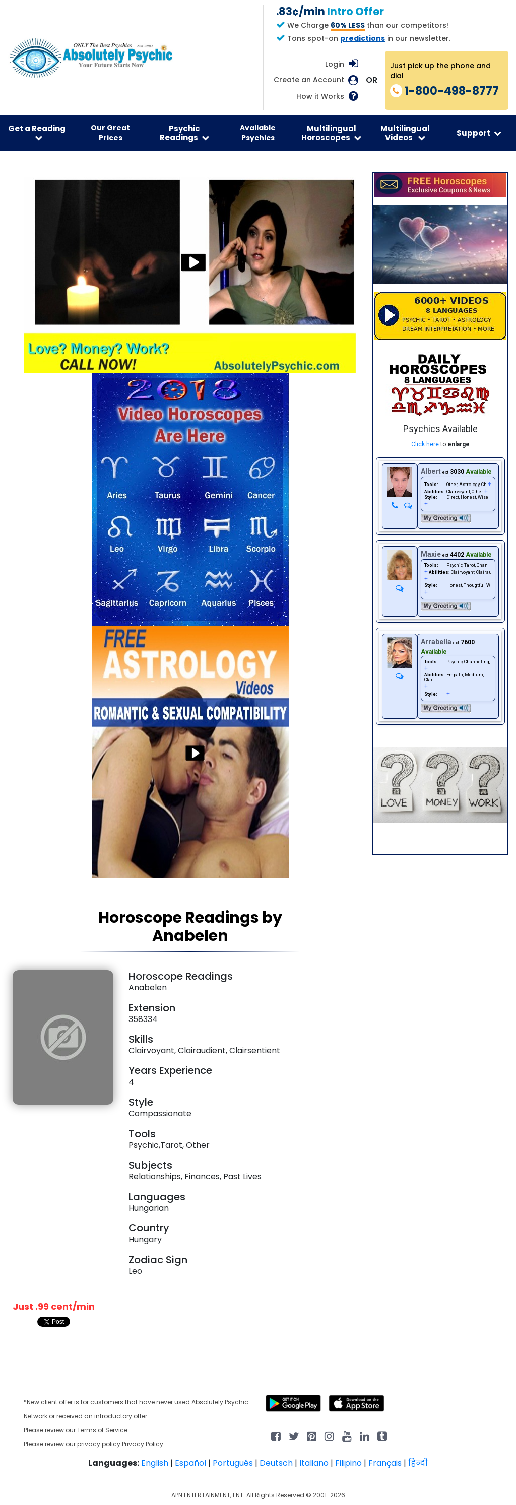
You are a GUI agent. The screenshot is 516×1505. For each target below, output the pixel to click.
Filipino (348, 1463)
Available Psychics (258, 133)
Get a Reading (37, 132)
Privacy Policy (142, 1444)
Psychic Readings (184, 132)
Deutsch (276, 1463)
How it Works (320, 96)
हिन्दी (418, 1463)
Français (385, 1463)
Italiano (314, 1463)
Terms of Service (102, 1430)
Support (479, 133)
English (154, 1463)
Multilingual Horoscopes (331, 132)
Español (190, 1463)
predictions (362, 38)
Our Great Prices (110, 133)
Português (233, 1463)
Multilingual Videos (405, 132)
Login (334, 64)
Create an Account (309, 80)
